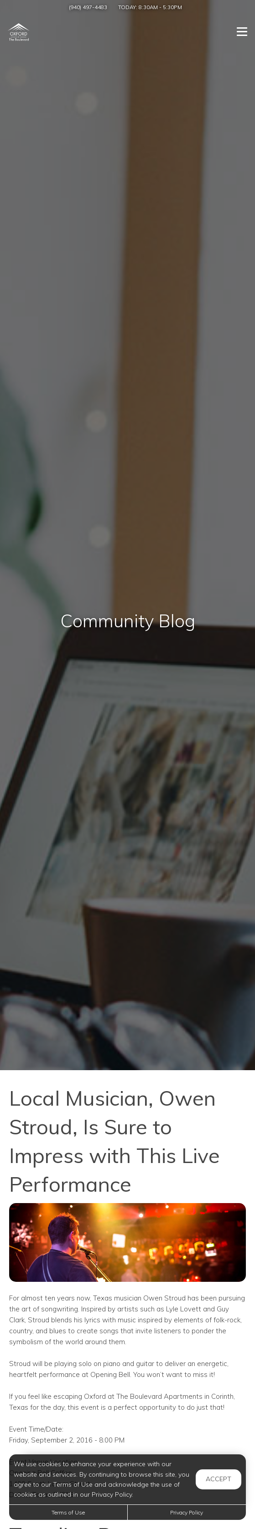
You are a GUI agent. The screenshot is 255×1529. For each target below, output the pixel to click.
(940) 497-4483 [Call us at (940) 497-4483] (88, 7)
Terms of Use (68, 1512)
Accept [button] (218, 1479)
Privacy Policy (186, 1512)
